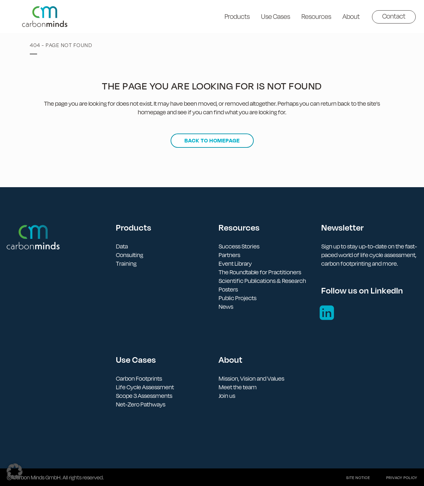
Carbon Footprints (139, 378)
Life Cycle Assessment (145, 387)
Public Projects (237, 298)
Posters (228, 289)
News (226, 306)
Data (122, 246)
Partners (229, 254)
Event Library (235, 263)
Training (126, 263)
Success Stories (239, 246)
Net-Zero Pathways (140, 404)
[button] (14, 471)
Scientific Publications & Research (262, 280)
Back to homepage (212, 140)
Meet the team (238, 387)
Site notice (358, 477)
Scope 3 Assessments (144, 395)
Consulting (129, 254)
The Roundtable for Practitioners (260, 272)
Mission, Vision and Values (251, 378)
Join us (227, 395)
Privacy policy (401, 477)
